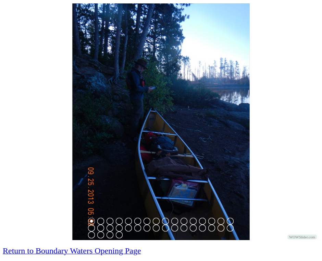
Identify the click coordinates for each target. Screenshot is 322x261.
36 (119, 235)
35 (110, 235)
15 (221, 221)
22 (137, 228)
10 (174, 221)
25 (165, 228)
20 (119, 228)
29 (202, 228)
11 (184, 221)
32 (230, 228)
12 (193, 221)
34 (100, 235)
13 (202, 221)
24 (156, 228)
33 (91, 235)
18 (100, 228)
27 (184, 228)
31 (221, 228)
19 (110, 228)
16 (230, 221)
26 (174, 228)
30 (211, 228)
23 (147, 228)
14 (211, 221)
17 (91, 228)
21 (128, 228)
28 (193, 228)
